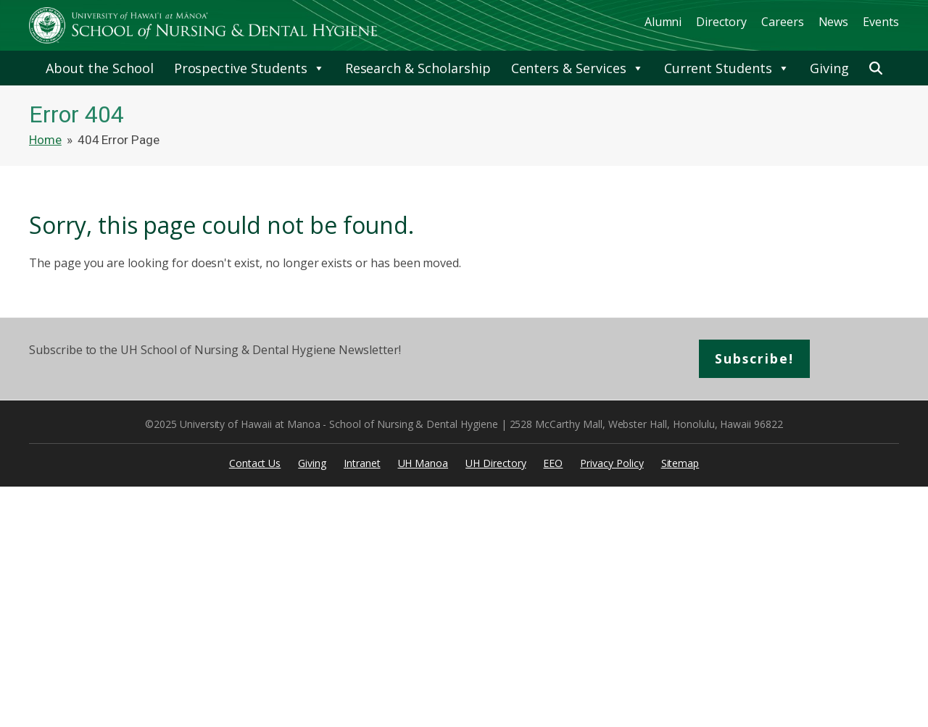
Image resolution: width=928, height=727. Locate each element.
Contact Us (255, 464)
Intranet (362, 464)
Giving (829, 68)
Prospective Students (249, 68)
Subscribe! (755, 359)
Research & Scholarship (418, 68)
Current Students (727, 68)
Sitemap (680, 464)
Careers (782, 22)
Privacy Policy (611, 464)
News (834, 22)
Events (881, 22)
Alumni (663, 22)
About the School (99, 68)
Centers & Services (577, 68)
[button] (875, 68)
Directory (721, 22)
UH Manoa (423, 464)
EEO (553, 464)
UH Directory (495, 464)
